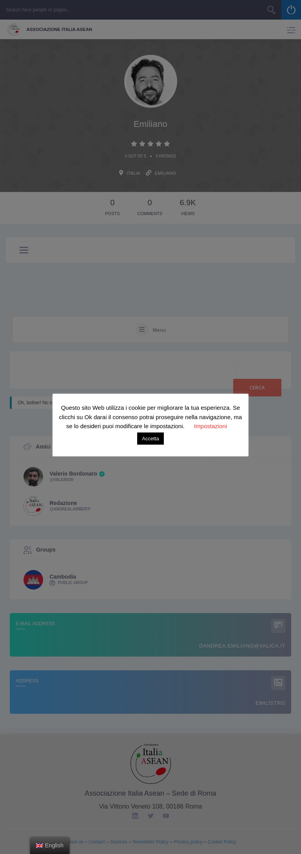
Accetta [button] (150, 438)
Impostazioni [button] (210, 426)
